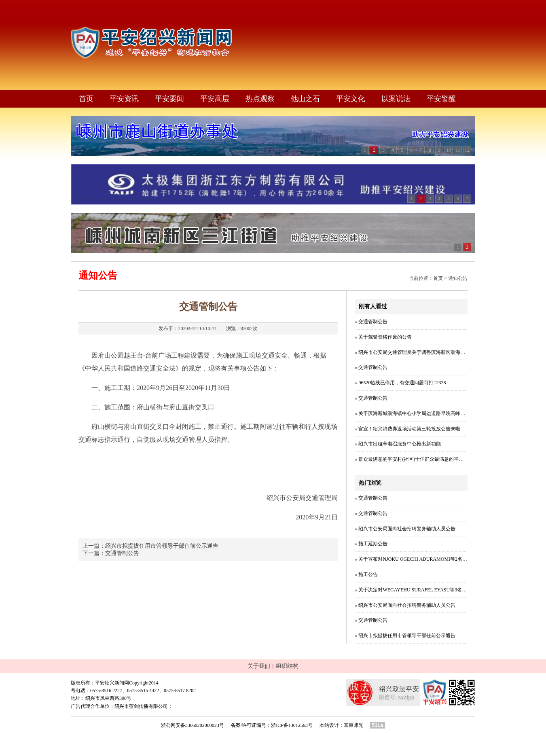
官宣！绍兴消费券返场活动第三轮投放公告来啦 (409, 429)
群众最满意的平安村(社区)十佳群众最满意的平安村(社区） (421, 459)
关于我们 (259, 666)
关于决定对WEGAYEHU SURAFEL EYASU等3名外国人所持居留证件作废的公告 (444, 590)
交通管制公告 (122, 553)
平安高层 (214, 99)
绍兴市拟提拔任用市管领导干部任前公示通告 (161, 546)
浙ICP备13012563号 (292, 725)
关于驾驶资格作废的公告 (385, 337)
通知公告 (458, 278)
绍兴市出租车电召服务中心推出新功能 (399, 444)
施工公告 (368, 574)
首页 (86, 99)
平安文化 (350, 99)
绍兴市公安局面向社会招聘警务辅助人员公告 (406, 529)
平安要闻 (169, 99)
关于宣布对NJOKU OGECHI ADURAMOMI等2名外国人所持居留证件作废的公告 (444, 559)
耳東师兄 (353, 725)
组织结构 (287, 666)
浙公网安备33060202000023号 (192, 725)
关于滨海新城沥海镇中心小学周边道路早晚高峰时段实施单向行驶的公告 (436, 413)
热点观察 (260, 99)
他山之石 (305, 99)
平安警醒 (441, 99)
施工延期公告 (372, 544)
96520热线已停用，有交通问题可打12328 (402, 383)
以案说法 (396, 99)
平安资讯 (124, 99)
